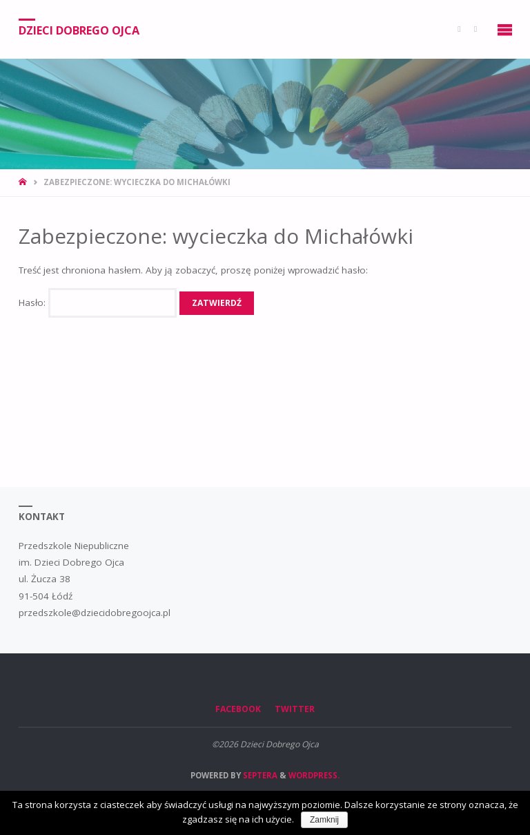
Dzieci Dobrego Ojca (79, 29)
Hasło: (98, 302)
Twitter (295, 709)
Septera (259, 775)
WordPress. (314, 775)
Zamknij (324, 820)
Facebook (238, 709)
